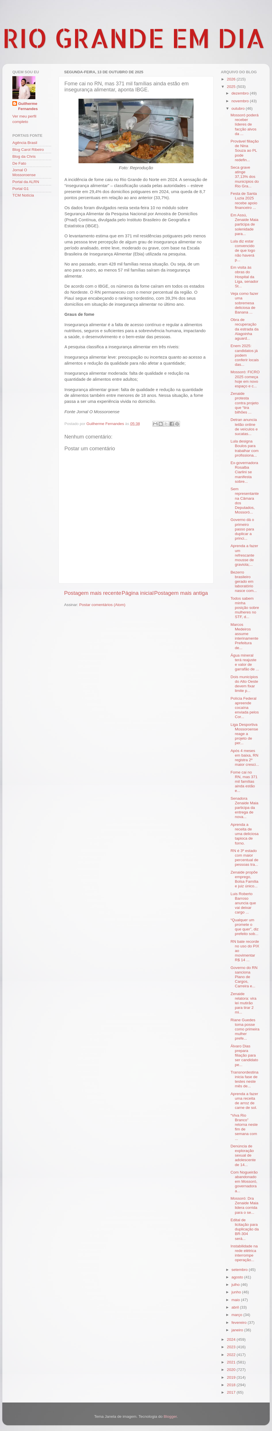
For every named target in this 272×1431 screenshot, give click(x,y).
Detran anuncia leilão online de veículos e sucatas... (244, 427)
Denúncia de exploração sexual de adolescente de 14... (243, 1155)
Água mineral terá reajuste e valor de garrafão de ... (245, 662)
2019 (232, 1377)
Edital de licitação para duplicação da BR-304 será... (245, 1229)
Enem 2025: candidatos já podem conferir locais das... (245, 355)
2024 (232, 1339)
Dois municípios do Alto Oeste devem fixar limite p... (244, 684)
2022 (232, 1355)
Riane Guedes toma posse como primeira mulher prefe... (245, 1029)
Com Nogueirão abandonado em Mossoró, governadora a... (244, 1181)
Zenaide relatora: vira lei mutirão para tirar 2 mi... (243, 1003)
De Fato (19, 163)
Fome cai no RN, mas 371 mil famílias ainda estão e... (244, 781)
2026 (232, 79)
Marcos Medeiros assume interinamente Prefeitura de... (244, 636)
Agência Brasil (24, 143)
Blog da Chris (24, 156)
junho (236, 1292)
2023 (232, 1347)
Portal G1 (20, 188)
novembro (240, 101)
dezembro (240, 93)
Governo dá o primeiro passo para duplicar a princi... (242, 529)
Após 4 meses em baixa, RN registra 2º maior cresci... (245, 758)
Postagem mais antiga (181, 593)
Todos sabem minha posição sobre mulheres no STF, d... (245, 607)
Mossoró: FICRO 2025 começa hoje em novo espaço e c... (245, 379)
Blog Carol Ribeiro (28, 149)
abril (235, 1307)
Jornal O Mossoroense (24, 172)
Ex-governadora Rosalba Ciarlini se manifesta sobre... (244, 472)
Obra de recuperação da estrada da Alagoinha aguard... (245, 329)
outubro (238, 108)
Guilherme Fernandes (28, 106)
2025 (232, 86)
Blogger (170, 1416)
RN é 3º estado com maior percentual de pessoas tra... (244, 858)
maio (236, 1300)
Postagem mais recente (92, 593)
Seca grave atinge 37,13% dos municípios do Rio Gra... (245, 176)
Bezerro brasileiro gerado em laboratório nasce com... (244, 581)
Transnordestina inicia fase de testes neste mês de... (244, 1079)
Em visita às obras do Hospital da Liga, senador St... (244, 276)
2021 (232, 1362)
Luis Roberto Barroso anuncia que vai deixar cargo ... (243, 903)
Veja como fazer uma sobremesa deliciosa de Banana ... (244, 302)
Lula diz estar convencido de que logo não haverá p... (243, 250)
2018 (232, 1385)
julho (236, 1284)
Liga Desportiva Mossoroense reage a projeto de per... (244, 733)
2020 (232, 1369)
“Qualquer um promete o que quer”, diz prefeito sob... (245, 927)
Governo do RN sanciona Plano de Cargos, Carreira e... (244, 976)
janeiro (237, 1330)
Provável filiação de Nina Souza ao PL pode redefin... (245, 150)
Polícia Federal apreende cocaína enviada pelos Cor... (245, 707)
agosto (237, 1277)
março (237, 1315)
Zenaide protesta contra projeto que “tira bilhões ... (245, 402)
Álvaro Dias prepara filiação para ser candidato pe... (244, 1055)
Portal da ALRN (25, 182)
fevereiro (239, 1322)
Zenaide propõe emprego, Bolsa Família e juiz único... (244, 879)
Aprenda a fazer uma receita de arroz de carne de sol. (244, 1101)
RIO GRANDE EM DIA (133, 38)
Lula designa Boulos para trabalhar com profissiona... (245, 448)
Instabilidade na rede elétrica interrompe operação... (244, 1253)
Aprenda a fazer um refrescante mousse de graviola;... (244, 555)
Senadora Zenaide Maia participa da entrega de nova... (244, 807)
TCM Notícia (23, 195)
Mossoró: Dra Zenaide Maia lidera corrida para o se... (244, 1205)
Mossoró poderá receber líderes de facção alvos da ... (245, 124)
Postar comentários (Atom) (102, 605)
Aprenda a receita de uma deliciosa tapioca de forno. (245, 833)
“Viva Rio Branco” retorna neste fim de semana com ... (244, 1127)
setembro (240, 1269)
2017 (232, 1392)
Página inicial (138, 593)
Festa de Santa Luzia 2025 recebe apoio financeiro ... (244, 200)
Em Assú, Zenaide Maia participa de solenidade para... (244, 224)
